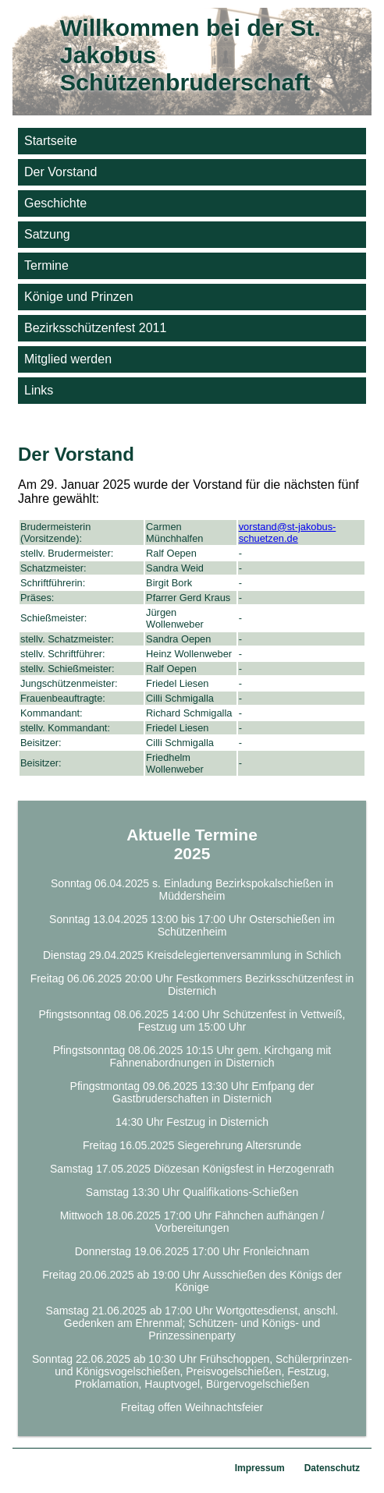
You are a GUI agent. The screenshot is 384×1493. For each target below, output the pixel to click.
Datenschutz (332, 1468)
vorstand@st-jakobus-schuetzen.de (287, 532)
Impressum (260, 1468)
